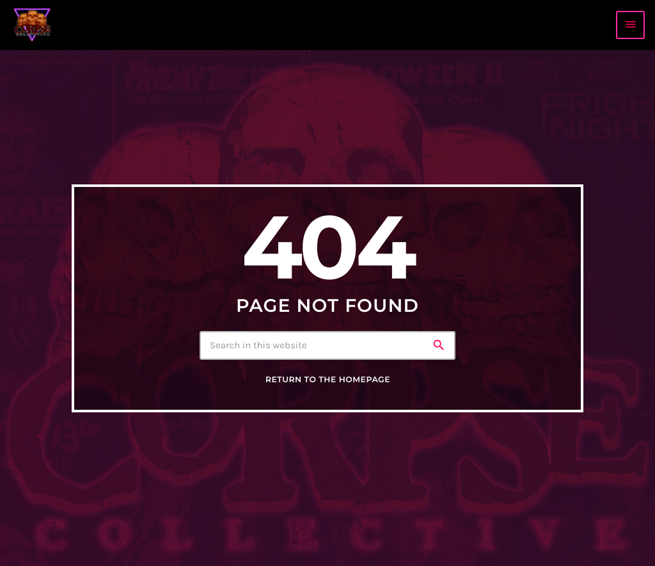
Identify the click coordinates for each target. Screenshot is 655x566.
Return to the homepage (327, 380)
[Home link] (32, 25)
